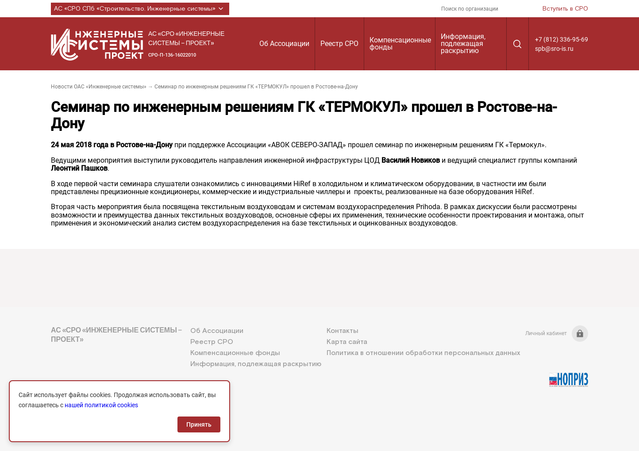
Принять (199, 424)
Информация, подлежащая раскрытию (463, 43)
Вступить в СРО (565, 9)
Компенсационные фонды (400, 43)
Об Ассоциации (284, 43)
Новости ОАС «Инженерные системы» (98, 87)
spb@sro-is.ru (554, 48)
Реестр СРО (339, 43)
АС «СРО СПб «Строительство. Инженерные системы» (140, 9)
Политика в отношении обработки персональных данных (423, 353)
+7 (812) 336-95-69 (561, 39)
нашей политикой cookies (101, 405)
